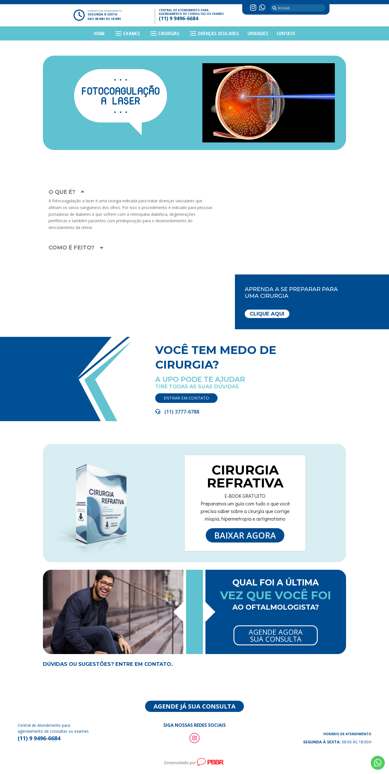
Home (99, 33)
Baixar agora (222, 521)
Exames (131, 33)
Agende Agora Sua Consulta (239, 624)
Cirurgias (169, 33)
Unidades (258, 33)
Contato (286, 33)
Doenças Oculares (218, 33)
